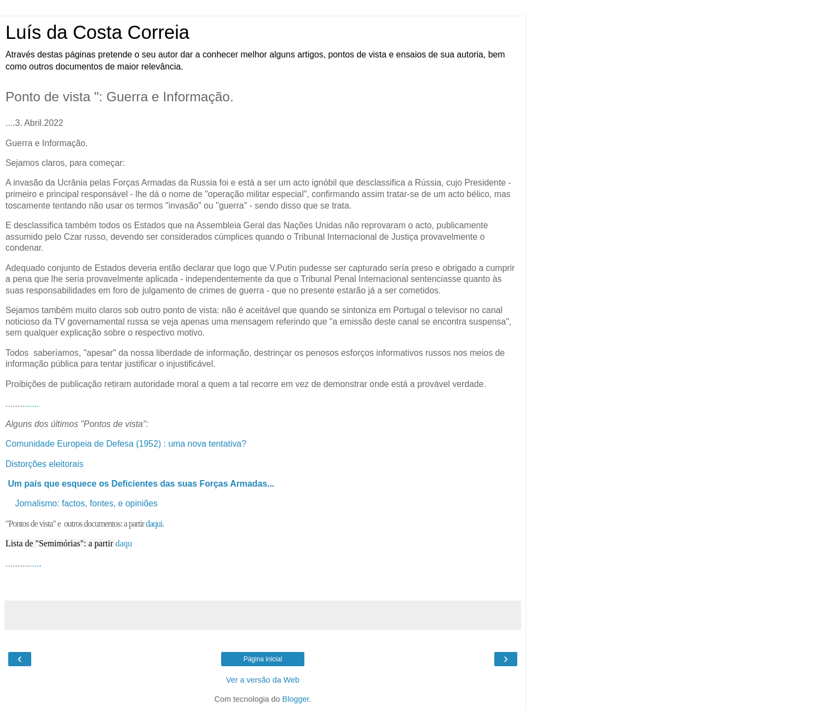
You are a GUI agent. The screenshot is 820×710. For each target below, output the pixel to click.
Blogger (295, 699)
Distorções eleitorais (45, 464)
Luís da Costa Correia (97, 32)
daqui (154, 523)
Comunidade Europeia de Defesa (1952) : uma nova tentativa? (125, 443)
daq (122, 543)
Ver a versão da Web (262, 680)
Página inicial (263, 659)
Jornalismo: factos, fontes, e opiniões (86, 503)
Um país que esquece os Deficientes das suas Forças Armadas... (141, 483)
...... (32, 403)
